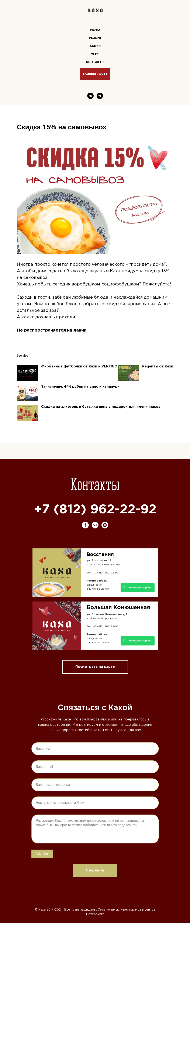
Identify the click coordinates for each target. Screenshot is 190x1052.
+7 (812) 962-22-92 (95, 532)
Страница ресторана (137, 663)
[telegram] (100, 96)
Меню (95, 30)
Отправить (95, 893)
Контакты (95, 62)
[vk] (90, 96)
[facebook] (85, 547)
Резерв (95, 38)
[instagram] (104, 547)
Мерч (95, 54)
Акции (95, 46)
